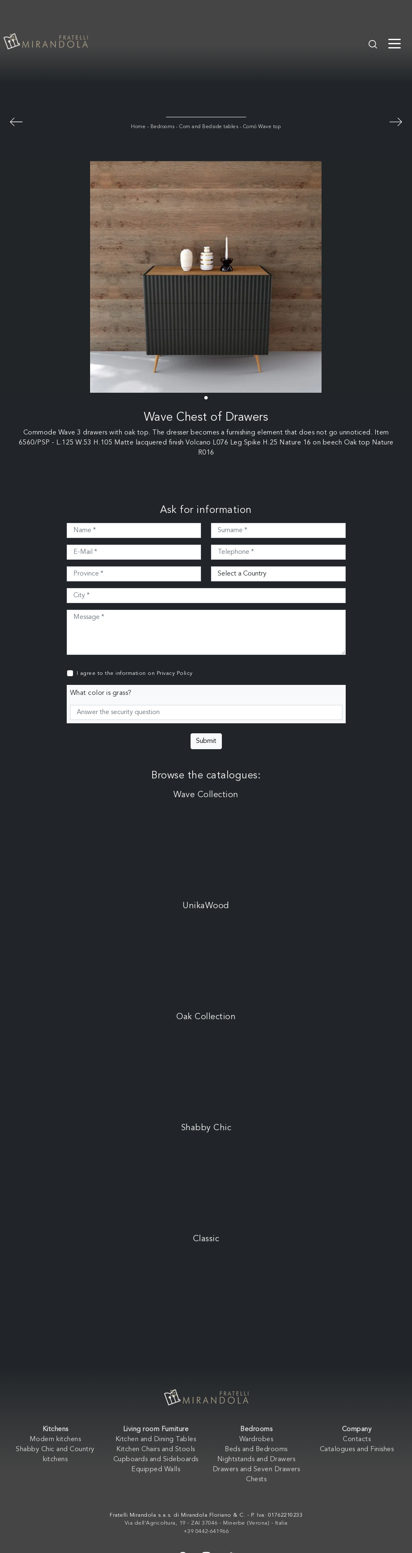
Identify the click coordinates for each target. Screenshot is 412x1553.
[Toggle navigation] (394, 43)
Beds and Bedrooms (256, 1449)
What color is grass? (101, 693)
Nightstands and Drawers (256, 1459)
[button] (206, 397)
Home (138, 126)
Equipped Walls (155, 1469)
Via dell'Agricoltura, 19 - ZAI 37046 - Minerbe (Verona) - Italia (206, 1523)
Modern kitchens (55, 1439)
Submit (206, 741)
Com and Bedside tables (208, 126)
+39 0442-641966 (206, 1531)
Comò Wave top (262, 126)
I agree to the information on (135, 673)
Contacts (357, 1439)
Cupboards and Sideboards (155, 1459)
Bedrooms (163, 126)
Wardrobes (256, 1439)
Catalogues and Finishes (357, 1449)
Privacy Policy (175, 673)
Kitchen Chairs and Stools (155, 1449)
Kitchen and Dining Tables (156, 1439)
